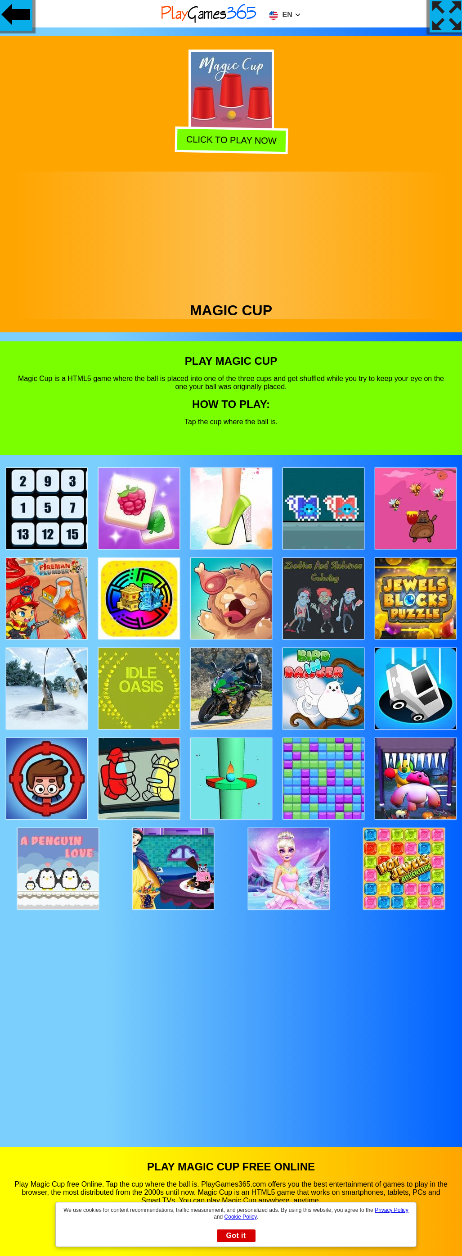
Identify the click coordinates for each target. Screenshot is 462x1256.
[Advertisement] (231, 235)
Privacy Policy (391, 1210)
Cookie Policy (240, 1217)
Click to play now (231, 140)
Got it (236, 1235)
